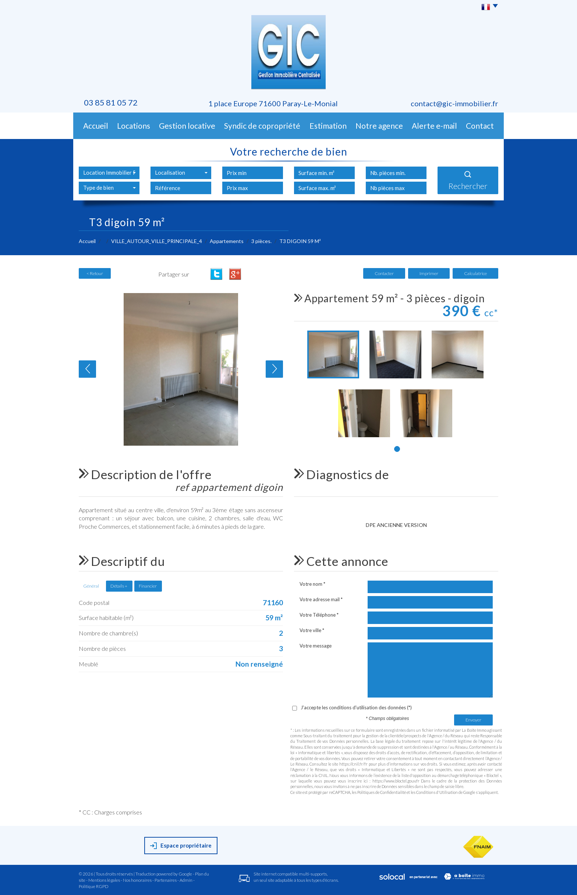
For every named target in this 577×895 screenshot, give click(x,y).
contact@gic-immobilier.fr (454, 103)
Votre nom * (312, 584)
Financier (148, 586)
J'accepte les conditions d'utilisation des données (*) (356, 707)
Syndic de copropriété (262, 125)
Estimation (328, 125)
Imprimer (429, 273)
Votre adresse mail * (321, 599)
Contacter (384, 273)
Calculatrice (475, 273)
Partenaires (166, 880)
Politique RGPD (94, 886)
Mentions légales (104, 880)
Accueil (95, 125)
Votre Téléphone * (319, 615)
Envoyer (473, 720)
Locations (133, 125)
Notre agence (379, 125)
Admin (186, 880)
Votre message (316, 646)
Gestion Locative (187, 125)
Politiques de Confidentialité (381, 792)
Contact (480, 125)
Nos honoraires (137, 880)
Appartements (227, 241)
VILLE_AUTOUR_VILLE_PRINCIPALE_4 (156, 241)
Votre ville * (312, 630)
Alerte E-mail (434, 125)
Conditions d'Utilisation (437, 792)
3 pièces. (261, 241)
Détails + (118, 586)
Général (91, 586)
